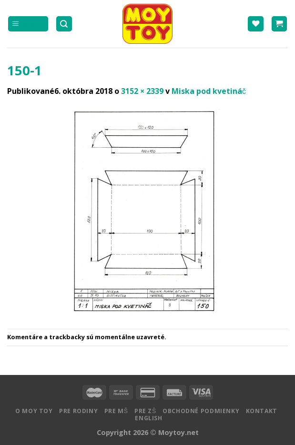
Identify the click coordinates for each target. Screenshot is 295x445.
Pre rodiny (78, 411)
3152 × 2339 (142, 91)
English (148, 418)
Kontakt (261, 411)
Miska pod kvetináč (209, 91)
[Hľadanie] (64, 24)
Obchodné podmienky (201, 411)
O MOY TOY (34, 411)
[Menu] (28, 24)
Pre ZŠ (145, 411)
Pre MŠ (116, 411)
